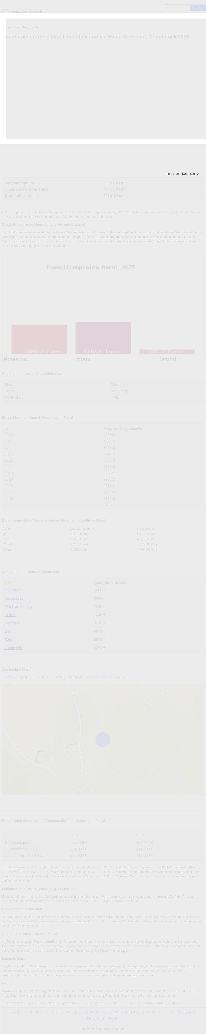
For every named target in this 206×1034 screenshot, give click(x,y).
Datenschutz (190, 173)
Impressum (172, 173)
